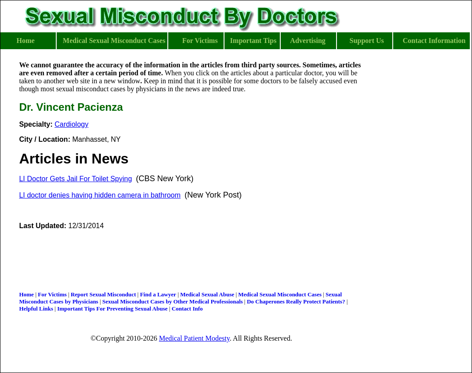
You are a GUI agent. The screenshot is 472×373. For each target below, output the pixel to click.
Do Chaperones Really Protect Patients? (296, 301)
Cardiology (71, 124)
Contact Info (187, 308)
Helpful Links (36, 308)
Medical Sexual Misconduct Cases (279, 294)
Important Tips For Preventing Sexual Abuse (112, 308)
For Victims (52, 294)
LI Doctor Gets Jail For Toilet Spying (75, 179)
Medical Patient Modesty (194, 338)
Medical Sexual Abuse (207, 294)
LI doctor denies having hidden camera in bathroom (100, 195)
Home (26, 294)
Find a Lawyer (158, 294)
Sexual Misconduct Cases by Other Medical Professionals (172, 301)
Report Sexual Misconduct (103, 294)
